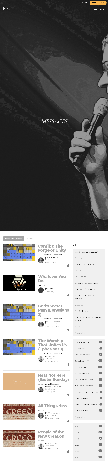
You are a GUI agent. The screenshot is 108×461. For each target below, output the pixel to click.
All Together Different (86, 252)
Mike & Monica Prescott (88, 392)
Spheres (78, 258)
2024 (88, 438)
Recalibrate (80, 276)
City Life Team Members (88, 404)
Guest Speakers (82, 327)
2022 (88, 450)
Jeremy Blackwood (88, 379)
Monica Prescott (88, 367)
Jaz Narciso (88, 348)
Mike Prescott (88, 360)
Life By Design (82, 311)
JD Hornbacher (88, 373)
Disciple (79, 305)
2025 (88, 432)
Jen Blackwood (88, 342)
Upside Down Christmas (86, 283)
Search (84, 3)
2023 (88, 444)
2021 (88, 457)
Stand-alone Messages (85, 264)
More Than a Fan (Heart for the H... (87, 297)
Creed (78, 270)
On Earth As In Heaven (86, 289)
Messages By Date (13, 238)
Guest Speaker (88, 398)
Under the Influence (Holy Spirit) (88, 319)
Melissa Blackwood (88, 385)
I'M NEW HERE (98, 3)
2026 (88, 426)
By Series (30, 238)
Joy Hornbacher (88, 354)
